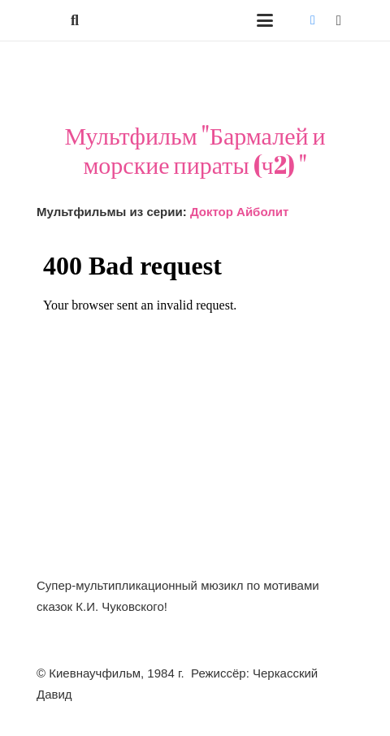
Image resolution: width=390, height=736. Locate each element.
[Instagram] (339, 20)
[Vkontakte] (313, 20)
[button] (74, 20)
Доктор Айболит (239, 212)
